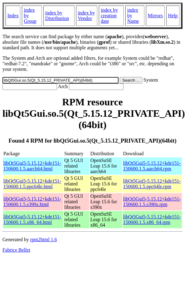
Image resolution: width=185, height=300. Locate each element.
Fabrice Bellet (16, 250)
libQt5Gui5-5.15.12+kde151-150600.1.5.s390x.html (32, 201)
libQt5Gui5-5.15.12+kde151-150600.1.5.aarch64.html (32, 165)
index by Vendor (86, 15)
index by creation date (109, 15)
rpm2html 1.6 (43, 239)
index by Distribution (57, 15)
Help (173, 15)
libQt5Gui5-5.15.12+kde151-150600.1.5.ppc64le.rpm (152, 183)
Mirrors (155, 15)
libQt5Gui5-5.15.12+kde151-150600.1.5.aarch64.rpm (152, 165)
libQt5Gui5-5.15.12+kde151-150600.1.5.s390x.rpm (152, 201)
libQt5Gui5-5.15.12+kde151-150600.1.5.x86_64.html (32, 219)
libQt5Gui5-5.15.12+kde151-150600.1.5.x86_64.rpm (152, 219)
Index (12, 15)
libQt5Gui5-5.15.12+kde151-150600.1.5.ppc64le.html (32, 183)
